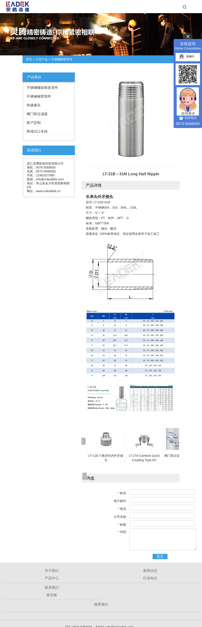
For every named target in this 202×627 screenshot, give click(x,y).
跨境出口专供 (37, 131)
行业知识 (150, 578)
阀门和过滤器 (37, 114)
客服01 (186, 56)
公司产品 (41, 59)
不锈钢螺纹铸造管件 (42, 88)
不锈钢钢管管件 (62, 59)
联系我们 (52, 587)
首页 (29, 59)
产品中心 (52, 578)
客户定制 (34, 123)
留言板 (52, 595)
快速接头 (34, 105)
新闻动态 (150, 571)
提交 (160, 556)
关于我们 (52, 571)
